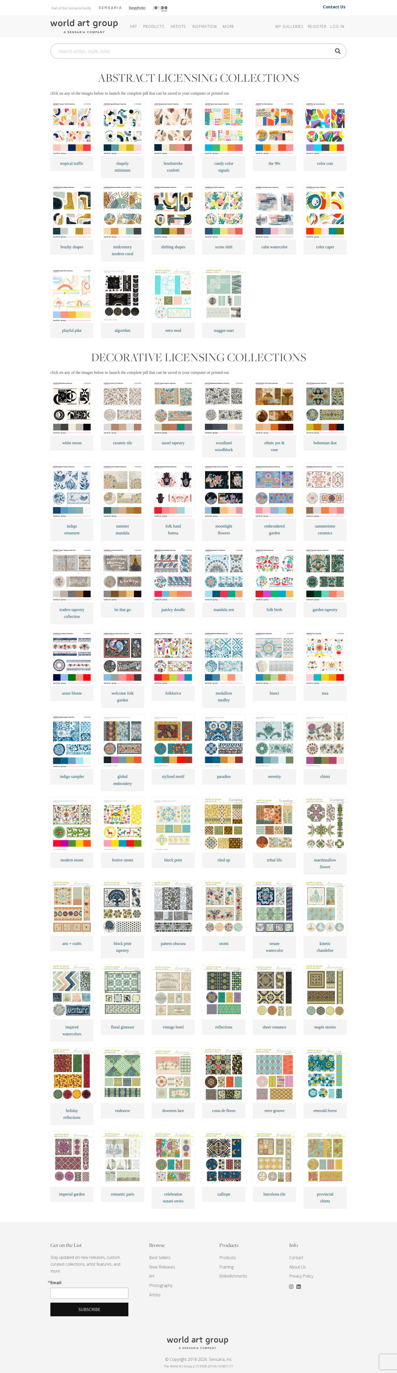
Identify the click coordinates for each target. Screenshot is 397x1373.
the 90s (274, 163)
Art (151, 1276)
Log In (337, 26)
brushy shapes (72, 247)
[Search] (198, 51)
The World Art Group (84, 26)
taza (325, 693)
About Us (297, 1267)
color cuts (325, 163)
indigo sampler (72, 776)
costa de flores (223, 1110)
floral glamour (122, 1027)
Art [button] (133, 26)
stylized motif (173, 776)
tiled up (224, 860)
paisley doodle (173, 610)
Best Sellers (159, 1257)
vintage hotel (173, 1027)
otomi (223, 943)
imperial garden (72, 1194)
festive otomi (122, 860)
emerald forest (325, 1110)
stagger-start (224, 330)
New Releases (162, 1267)
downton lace (173, 1110)
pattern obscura (173, 943)
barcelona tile (275, 1194)
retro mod (173, 330)
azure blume (72, 693)
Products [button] (154, 26)
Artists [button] (178, 26)
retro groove (275, 1110)
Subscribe (89, 1309)
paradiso (224, 776)
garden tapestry (325, 610)
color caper (325, 247)
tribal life (274, 860)
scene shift (223, 247)
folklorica (173, 693)
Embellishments (233, 1276)
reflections (223, 1027)
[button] (204, 26)
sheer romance (274, 1027)
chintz (325, 776)
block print (173, 860)
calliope (223, 1194)
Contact (296, 1257)
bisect (274, 693)
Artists (155, 1295)
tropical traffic (72, 163)
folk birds (274, 610)
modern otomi (72, 860)
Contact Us (334, 7)
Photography (160, 1285)
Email (56, 1283)
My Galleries (289, 26)
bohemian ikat (324, 443)
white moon (72, 443)
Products (227, 1257)
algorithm (122, 330)
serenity (274, 776)
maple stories (325, 1027)
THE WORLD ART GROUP (198, 1342)
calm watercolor (274, 247)
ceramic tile (122, 443)
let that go (122, 610)
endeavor (122, 1110)
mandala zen (224, 610)
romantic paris (122, 1194)
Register (317, 26)
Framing (226, 1267)
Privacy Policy (301, 1276)
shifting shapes (173, 247)
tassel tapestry (173, 443)
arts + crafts (72, 943)
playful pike (72, 330)
